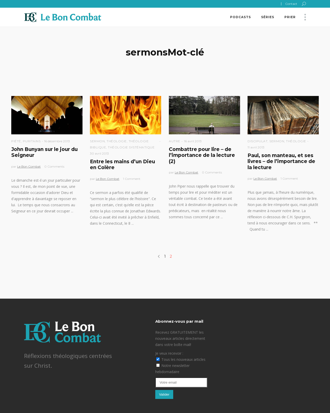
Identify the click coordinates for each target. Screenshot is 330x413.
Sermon (97, 141)
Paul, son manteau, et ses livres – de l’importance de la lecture (281, 161)
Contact (291, 4)
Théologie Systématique (131, 147)
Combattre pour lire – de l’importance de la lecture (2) (202, 155)
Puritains (32, 141)
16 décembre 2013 (57, 141)
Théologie (117, 141)
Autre (174, 141)
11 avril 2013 (256, 147)
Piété (16, 141)
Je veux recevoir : (169, 353)
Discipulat (257, 141)
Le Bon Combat (29, 166)
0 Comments (54, 166)
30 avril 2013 (99, 153)
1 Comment (131, 179)
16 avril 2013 (193, 141)
